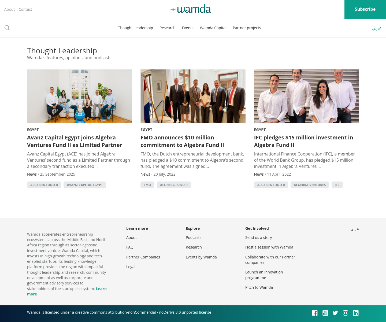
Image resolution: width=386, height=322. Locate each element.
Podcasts (193, 237)
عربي (377, 28)
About (9, 9)
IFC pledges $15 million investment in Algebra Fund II (303, 141)
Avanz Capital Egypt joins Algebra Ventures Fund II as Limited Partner (74, 141)
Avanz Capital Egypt (85, 185)
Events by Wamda (201, 257)
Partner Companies (143, 257)
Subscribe (365, 9)
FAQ (129, 247)
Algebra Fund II (44, 185)
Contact (25, 9)
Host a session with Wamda (269, 247)
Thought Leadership (135, 27)
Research (167, 27)
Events (188, 27)
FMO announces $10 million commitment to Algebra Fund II (182, 141)
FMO (147, 185)
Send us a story (258, 237)
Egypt (33, 129)
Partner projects (247, 27)
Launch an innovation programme (264, 274)
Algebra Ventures (310, 185)
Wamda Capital (213, 27)
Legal (130, 266)
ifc (337, 185)
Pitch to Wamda (259, 287)
